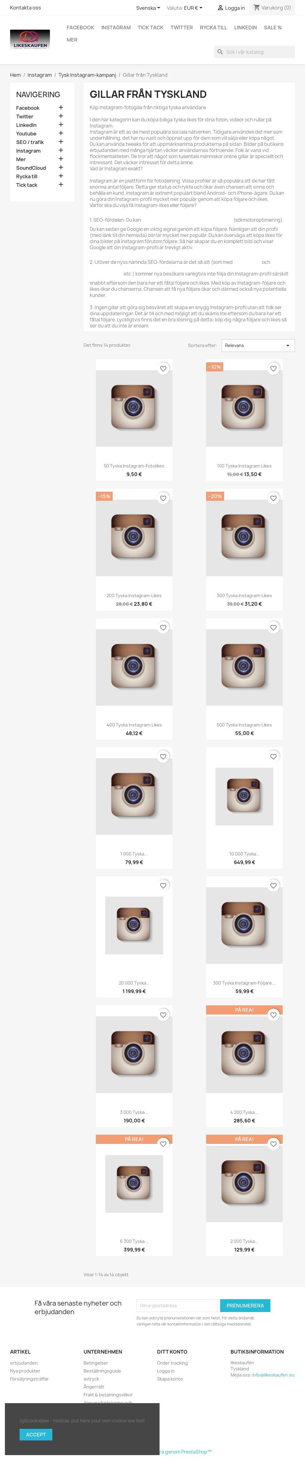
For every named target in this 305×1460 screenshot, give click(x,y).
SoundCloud (31, 168)
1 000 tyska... (134, 854)
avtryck (91, 1379)
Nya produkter (25, 1371)
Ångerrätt (94, 1387)
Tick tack (151, 27)
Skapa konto (170, 1379)
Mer (72, 39)
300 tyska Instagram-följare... (244, 983)
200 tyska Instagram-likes (134, 595)
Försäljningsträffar (29, 1379)
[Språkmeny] (149, 8)
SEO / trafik (30, 142)
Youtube (26, 134)
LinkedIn (245, 27)
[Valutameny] (194, 8)
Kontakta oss (25, 7)
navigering (38, 94)
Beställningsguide (102, 1371)
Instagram (116, 27)
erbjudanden (24, 1363)
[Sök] (254, 52)
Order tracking (172, 1363)
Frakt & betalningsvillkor (108, 1395)
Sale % (273, 27)
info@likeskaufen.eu (273, 1375)
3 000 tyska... (134, 1112)
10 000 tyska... (244, 854)
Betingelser (96, 1363)
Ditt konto (172, 1351)
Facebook (80, 27)
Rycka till (213, 27)
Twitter (182, 27)
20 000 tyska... (134, 983)
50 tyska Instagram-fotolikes (134, 466)
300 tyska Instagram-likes (244, 595)
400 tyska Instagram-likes (134, 725)
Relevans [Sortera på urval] (258, 345)
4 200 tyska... (244, 1112)
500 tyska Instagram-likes (244, 725)
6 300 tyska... (134, 1241)
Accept (36, 1434)
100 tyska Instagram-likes (244, 466)
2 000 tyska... (244, 1241)
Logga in (166, 1371)
